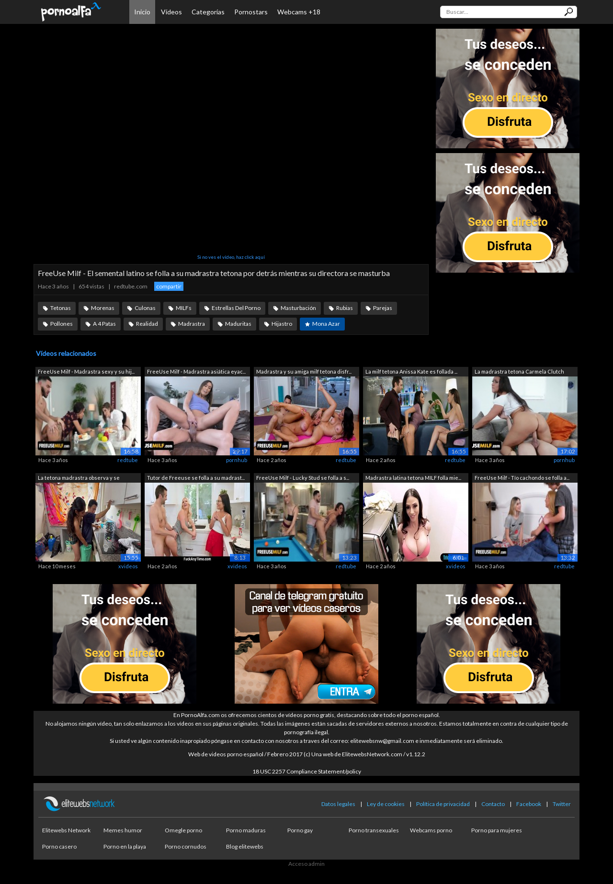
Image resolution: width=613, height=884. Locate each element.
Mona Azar (326, 323)
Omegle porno (183, 830)
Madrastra (191, 323)
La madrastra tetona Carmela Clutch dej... (519, 372)
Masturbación (298, 307)
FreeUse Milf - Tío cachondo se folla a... (522, 478)
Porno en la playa (124, 846)
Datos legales (338, 803)
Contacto (493, 803)
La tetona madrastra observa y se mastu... (79, 479)
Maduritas (238, 323)
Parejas (382, 307)
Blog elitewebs (244, 846)
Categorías (208, 12)
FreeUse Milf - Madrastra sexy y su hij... (86, 371)
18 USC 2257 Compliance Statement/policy (306, 771)
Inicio (142, 12)
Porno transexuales (374, 830)
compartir (169, 286)
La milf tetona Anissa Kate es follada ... (411, 371)
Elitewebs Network (66, 830)
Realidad (147, 323)
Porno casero (59, 846)
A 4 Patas (104, 323)
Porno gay (300, 830)
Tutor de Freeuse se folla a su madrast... (196, 478)
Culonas (145, 307)
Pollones (61, 323)
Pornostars (251, 12)
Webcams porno (431, 830)
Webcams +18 (298, 12)
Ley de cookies (386, 803)
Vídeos (171, 12)
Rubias (344, 307)
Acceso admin (306, 863)
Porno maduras (246, 830)
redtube (127, 460)
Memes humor (122, 830)
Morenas (102, 307)
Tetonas (60, 307)
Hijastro (282, 323)
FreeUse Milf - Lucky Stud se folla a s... (302, 478)
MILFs (184, 307)
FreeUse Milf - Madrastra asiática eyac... (196, 371)
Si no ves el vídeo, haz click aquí (231, 257)
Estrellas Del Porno (236, 307)
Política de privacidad (443, 803)
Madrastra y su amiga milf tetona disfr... (304, 371)
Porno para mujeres (496, 830)
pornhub (236, 460)
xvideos (128, 566)
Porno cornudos (185, 846)
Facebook (528, 803)
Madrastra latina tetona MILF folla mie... (413, 478)
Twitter (562, 803)
